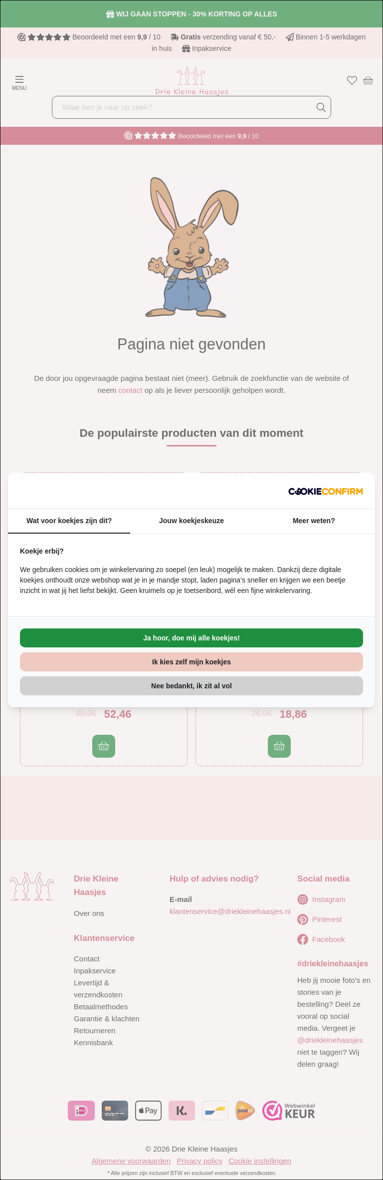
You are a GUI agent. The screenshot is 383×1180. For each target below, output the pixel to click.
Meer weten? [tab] (314, 521)
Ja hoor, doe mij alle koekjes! (191, 638)
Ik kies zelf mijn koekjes (191, 662)
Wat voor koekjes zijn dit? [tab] (69, 521)
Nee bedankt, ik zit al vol (191, 686)
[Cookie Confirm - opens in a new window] (325, 491)
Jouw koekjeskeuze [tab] (191, 521)
